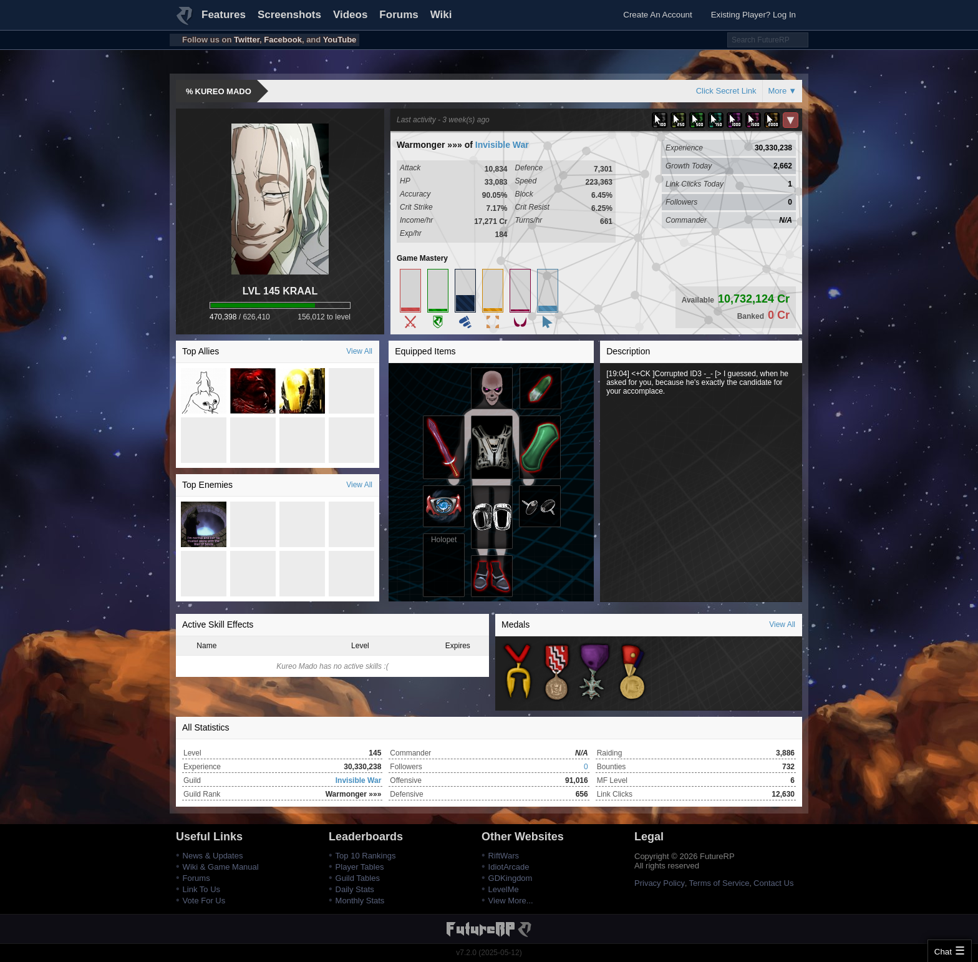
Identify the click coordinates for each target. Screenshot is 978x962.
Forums (398, 15)
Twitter (246, 39)
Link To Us (201, 889)
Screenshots (289, 15)
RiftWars (503, 855)
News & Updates (213, 855)
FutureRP (185, 21)
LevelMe (503, 889)
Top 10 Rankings (366, 855)
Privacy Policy (659, 883)
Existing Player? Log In (753, 14)
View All (359, 351)
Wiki (441, 15)
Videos (350, 15)
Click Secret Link (726, 90)
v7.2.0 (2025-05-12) (488, 952)
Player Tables (360, 867)
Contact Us (773, 883)
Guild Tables (358, 878)
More (777, 90)
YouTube (340, 39)
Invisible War (502, 145)
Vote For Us (204, 900)
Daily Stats (355, 889)
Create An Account (657, 14)
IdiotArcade (509, 867)
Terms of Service (719, 883)
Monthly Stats (360, 900)
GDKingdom (510, 878)
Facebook (283, 39)
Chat (943, 951)
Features (223, 15)
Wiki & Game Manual (221, 867)
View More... (510, 900)
